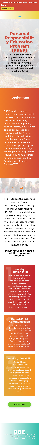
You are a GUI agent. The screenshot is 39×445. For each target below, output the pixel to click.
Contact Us (19, 404)
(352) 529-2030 (15, 436)
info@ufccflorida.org (27, 438)
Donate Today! (7, 8)
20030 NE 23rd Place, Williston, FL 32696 (20, 434)
